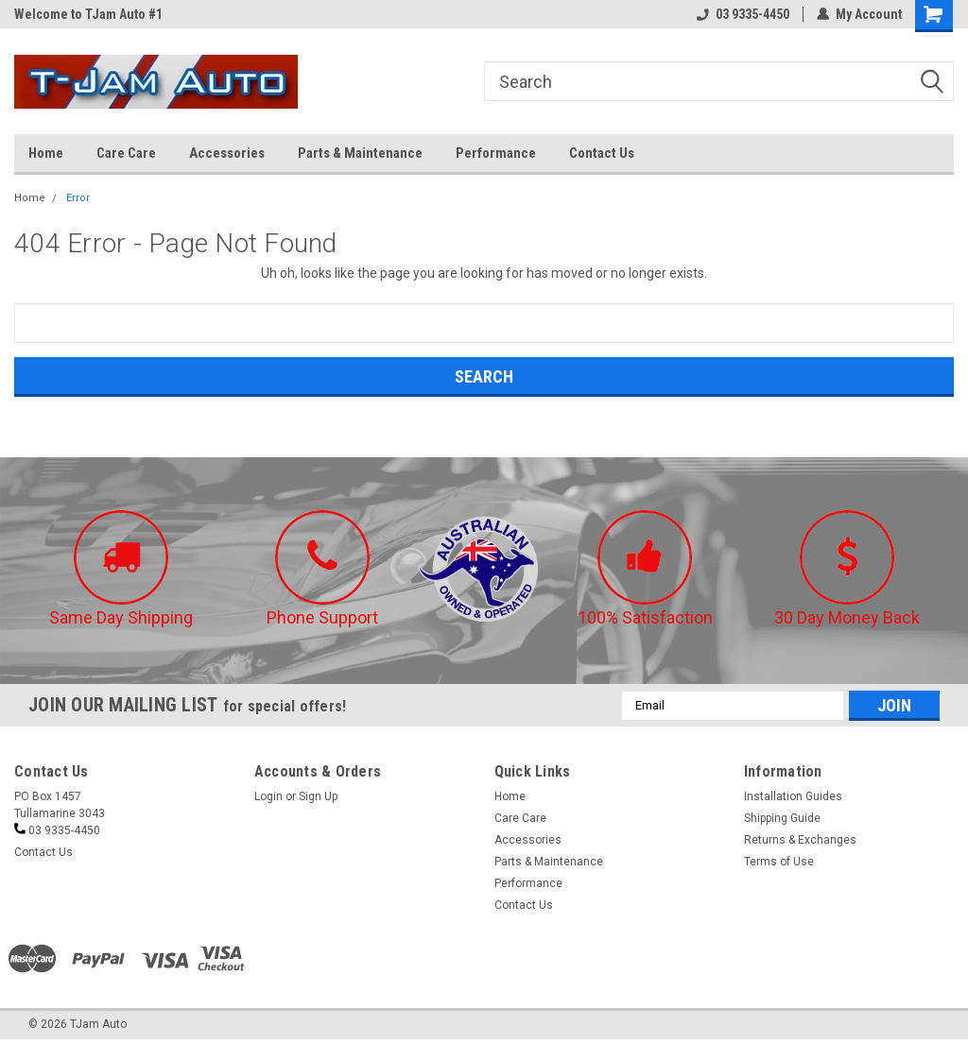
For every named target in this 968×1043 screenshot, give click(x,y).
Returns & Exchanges (800, 839)
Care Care (126, 153)
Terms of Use (779, 861)
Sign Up (318, 796)
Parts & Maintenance (360, 153)
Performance (496, 153)
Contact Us (601, 153)
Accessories (227, 153)
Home (45, 153)
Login (268, 796)
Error (78, 198)
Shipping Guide (782, 818)
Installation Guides (793, 796)
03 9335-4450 (743, 14)
